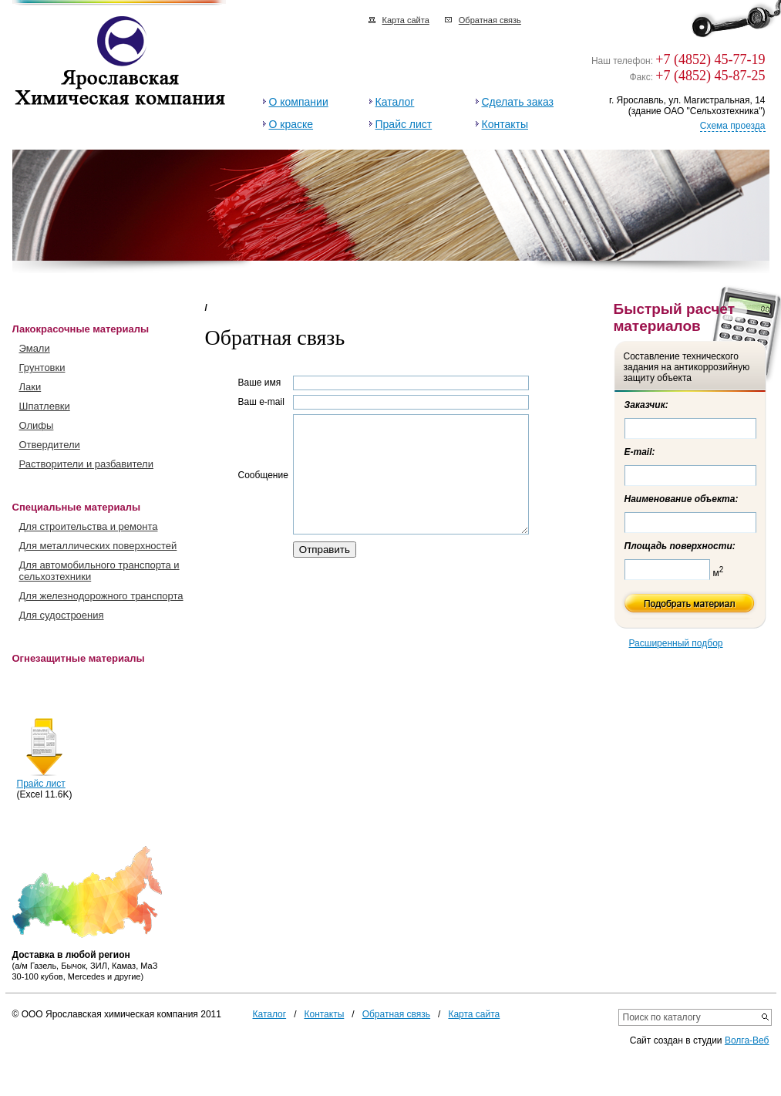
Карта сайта (405, 20)
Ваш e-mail (261, 401)
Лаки (30, 387)
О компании (298, 102)
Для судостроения (61, 615)
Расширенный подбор (676, 643)
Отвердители (49, 444)
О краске (291, 124)
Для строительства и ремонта (88, 526)
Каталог (395, 102)
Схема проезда (733, 125)
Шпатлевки (44, 406)
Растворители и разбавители (86, 464)
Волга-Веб (747, 1040)
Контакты (505, 124)
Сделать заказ (518, 102)
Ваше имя (259, 382)
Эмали (34, 348)
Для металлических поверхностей (98, 545)
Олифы (36, 425)
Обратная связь (490, 20)
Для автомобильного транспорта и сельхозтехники (99, 570)
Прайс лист (404, 124)
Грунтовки (42, 367)
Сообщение (263, 486)
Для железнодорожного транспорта (101, 596)
